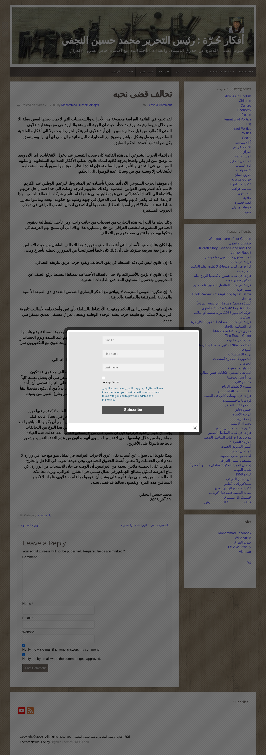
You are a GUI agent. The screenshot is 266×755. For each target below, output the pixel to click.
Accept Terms (111, 382)
